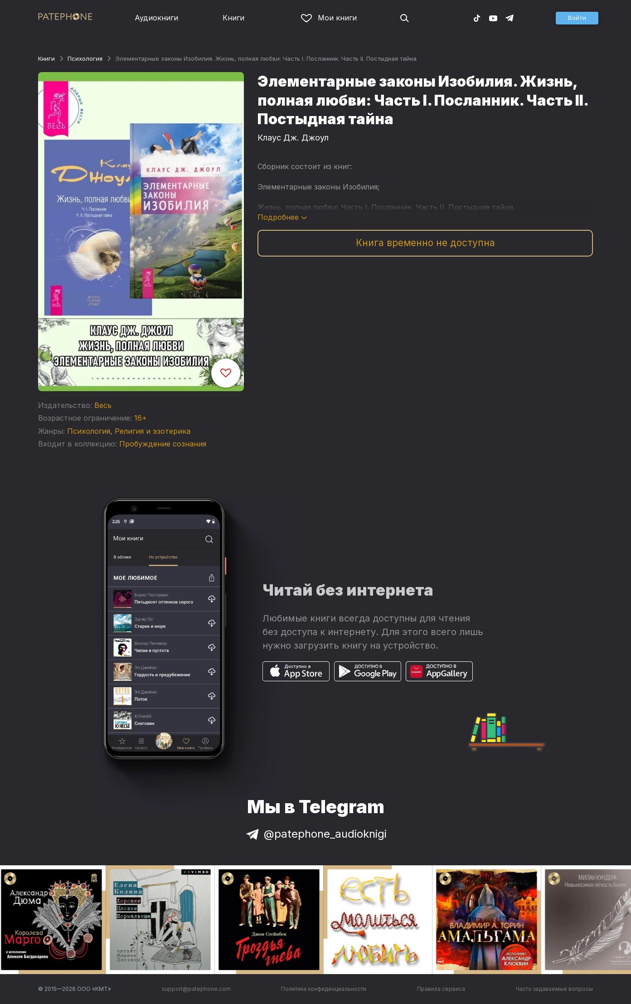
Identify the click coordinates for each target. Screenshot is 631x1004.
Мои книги (329, 17)
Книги (233, 17)
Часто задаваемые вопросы (554, 988)
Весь (103, 405)
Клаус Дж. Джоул (293, 137)
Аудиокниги (156, 17)
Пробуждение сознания (162, 443)
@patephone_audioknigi (315, 833)
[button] (577, 18)
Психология (85, 58)
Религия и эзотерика (152, 431)
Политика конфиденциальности (323, 988)
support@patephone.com (196, 988)
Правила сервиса (441, 988)
